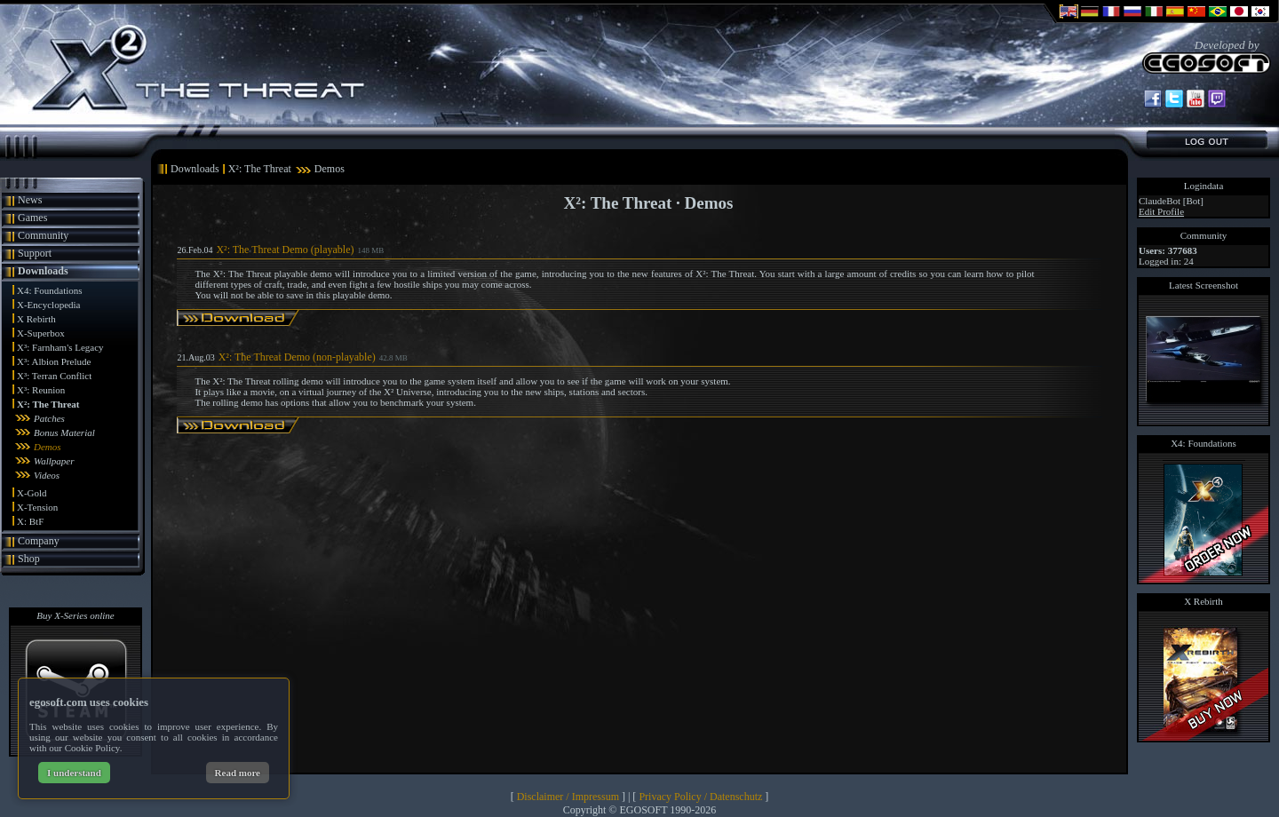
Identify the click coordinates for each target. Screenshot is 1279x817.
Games (32, 217)
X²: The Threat (48, 404)
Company (39, 541)
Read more (237, 772)
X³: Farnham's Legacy (60, 347)
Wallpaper (54, 461)
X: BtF (30, 521)
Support (35, 253)
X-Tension (37, 507)
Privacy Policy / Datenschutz (700, 796)
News (30, 200)
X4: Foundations (50, 290)
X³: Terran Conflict (54, 375)
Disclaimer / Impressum (568, 796)
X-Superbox (41, 333)
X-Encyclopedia (48, 304)
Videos (47, 475)
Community (43, 235)
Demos (47, 446)
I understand (74, 772)
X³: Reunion (41, 390)
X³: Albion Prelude (54, 361)
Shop (29, 558)
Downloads (43, 271)
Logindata (1204, 185)
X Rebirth (36, 318)
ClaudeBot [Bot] (1171, 200)
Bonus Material (64, 432)
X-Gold (32, 493)
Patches (49, 418)
